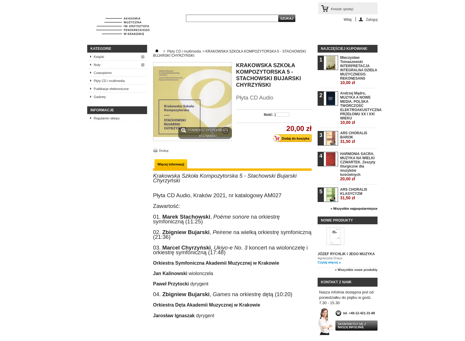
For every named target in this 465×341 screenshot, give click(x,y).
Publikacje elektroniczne (111, 89)
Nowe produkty (337, 220)
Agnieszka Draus (330, 258)
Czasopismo (103, 73)
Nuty (97, 65)
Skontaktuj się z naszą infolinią (352, 325)
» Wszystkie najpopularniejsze (354, 208)
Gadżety (100, 97)
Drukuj (163, 150)
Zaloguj (372, 19)
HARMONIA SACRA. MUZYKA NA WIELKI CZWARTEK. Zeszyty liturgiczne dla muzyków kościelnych (357, 166)
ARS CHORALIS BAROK (353, 137)
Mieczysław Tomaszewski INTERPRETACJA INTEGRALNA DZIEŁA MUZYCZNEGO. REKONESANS (358, 70)
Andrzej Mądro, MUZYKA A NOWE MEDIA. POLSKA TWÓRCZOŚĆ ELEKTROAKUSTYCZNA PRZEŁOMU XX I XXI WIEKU (358, 108)
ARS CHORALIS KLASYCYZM (353, 193)
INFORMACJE (102, 110)
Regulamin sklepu (107, 118)
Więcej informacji (170, 164)
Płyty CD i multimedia (109, 81)
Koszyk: (342, 9)
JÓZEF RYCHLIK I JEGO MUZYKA (346, 254)
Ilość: (268, 115)
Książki (99, 57)
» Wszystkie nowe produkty (356, 269)
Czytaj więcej (328, 262)
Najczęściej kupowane (344, 49)
